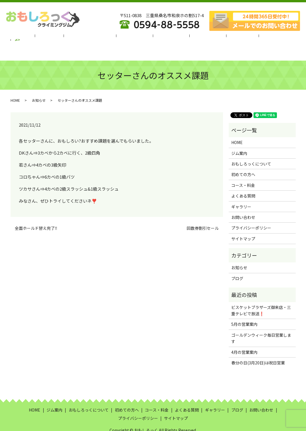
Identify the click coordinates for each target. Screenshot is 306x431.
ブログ (254, 37)
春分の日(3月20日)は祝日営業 (258, 349)
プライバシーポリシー (251, 214)
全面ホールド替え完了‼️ (36, 214)
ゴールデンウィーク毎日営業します (261, 324)
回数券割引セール (203, 214)
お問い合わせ (243, 203)
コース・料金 (168, 37)
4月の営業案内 (244, 338)
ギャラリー (230, 37)
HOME (38, 37)
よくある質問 (200, 37)
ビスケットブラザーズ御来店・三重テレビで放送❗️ (261, 296)
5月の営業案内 (244, 310)
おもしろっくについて (96, 37)
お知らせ (39, 86)
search (274, 37)
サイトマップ (243, 225)
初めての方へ (136, 37)
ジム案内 (60, 37)
